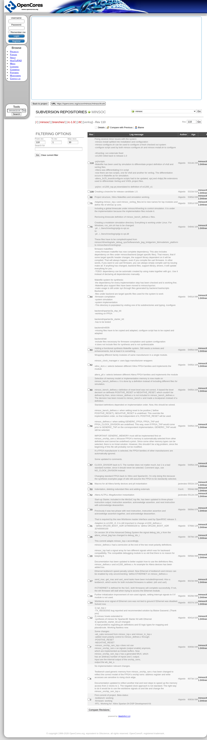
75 (91, 203)
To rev (54, 139)
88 (91, 197)
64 (91, 297)
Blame (141, 127)
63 (91, 350)
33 (91, 509)
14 (91, 602)
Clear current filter (49, 155)
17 (91, 581)
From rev (39, 139)
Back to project (40, 103)
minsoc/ (45, 122)
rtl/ (79, 122)
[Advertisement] (173, 93)
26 (91, 537)
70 (91, 227)
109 (92, 191)
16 (91, 596)
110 (92, 163)
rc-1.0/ (71, 122)
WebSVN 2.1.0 (124, 716)
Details (101, 127)
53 (91, 489)
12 (91, 618)
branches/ (58, 122)
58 (91, 426)
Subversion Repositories (61, 112)
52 (91, 495)
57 (91, 465)
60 (91, 390)
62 (91, 365)
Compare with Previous (121, 127)
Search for (40, 145)
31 (91, 526)
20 (91, 556)
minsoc (99, 112)
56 (91, 484)
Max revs (72, 139)
